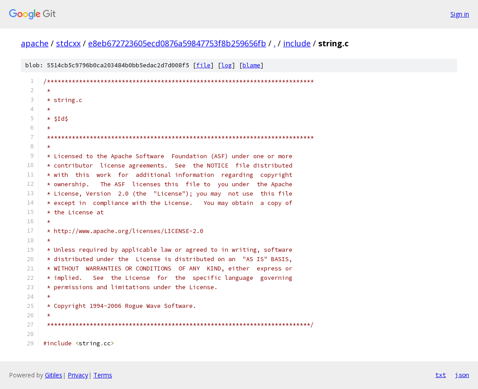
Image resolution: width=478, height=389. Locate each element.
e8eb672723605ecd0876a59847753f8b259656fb (177, 43)
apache (35, 43)
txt (440, 375)
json (462, 375)
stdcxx (68, 43)
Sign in (459, 14)
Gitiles (53, 375)
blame (251, 65)
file (203, 65)
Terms (102, 375)
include (297, 43)
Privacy (78, 375)
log (226, 65)
